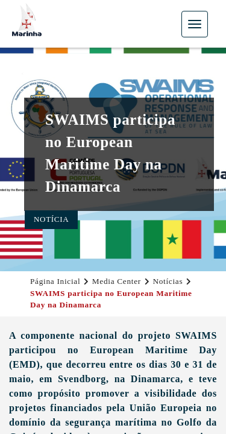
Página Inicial (55, 281)
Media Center (116, 281)
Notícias (167, 281)
